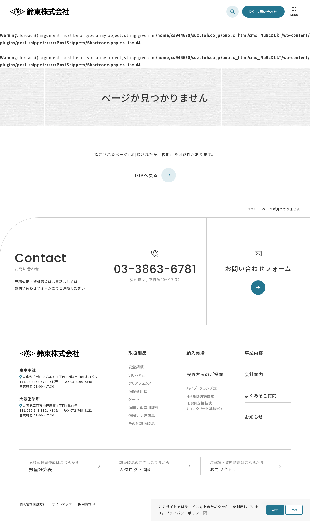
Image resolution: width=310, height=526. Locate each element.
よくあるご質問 (261, 395)
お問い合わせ (266, 11)
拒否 (294, 509)
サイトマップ (62, 504)
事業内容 (254, 353)
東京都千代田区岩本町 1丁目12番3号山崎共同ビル (60, 376)
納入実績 (195, 353)
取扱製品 (137, 353)
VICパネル (136, 374)
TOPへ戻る (155, 175)
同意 (275, 509)
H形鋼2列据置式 (200, 396)
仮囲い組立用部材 (143, 407)
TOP (252, 209)
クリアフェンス (140, 382)
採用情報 (85, 504)
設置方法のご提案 (205, 374)
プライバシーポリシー (184, 512)
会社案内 (254, 374)
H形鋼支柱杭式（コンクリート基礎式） (204, 405)
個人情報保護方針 (32, 504)
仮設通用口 (138, 391)
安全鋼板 (136, 366)
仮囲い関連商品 (141, 415)
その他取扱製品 (141, 423)
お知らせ (254, 417)
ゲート (133, 399)
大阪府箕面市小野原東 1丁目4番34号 (50, 405)
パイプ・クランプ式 (201, 388)
